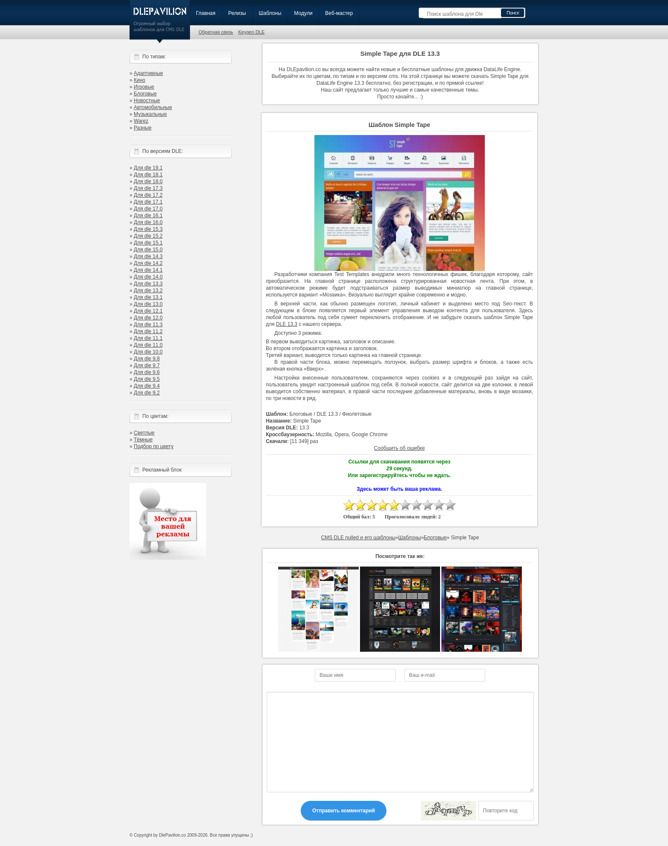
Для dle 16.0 (148, 222)
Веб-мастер (339, 13)
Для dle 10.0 (148, 352)
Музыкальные (150, 114)
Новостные (147, 101)
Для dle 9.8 (147, 359)
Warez (141, 121)
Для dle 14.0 (148, 277)
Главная (206, 13)
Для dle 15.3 (148, 229)
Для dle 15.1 (148, 243)
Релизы (237, 13)
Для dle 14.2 (148, 263)
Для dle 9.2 (147, 393)
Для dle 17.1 (148, 202)
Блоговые (145, 94)
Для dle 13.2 (148, 291)
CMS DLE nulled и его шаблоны (358, 538)
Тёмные (143, 440)
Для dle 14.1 (148, 270)
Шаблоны (270, 13)
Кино (139, 80)
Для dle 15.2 (148, 236)
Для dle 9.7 (147, 365)
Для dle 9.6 (147, 372)
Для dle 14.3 (148, 256)
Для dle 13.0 (148, 304)
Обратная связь (216, 32)
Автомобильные (153, 107)
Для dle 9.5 (147, 379)
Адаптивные (148, 73)
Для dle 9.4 (147, 386)
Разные (143, 128)
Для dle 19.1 (148, 168)
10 (449, 505)
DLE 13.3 (286, 324)
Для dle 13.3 (148, 284)
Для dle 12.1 (148, 311)
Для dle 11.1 (148, 338)
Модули (303, 13)
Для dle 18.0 (148, 181)
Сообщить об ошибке (399, 448)
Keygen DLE (251, 32)
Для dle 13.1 (148, 297)
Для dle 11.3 (148, 325)
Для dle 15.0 (148, 250)
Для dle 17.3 (148, 188)
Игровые (144, 87)
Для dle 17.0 (148, 209)
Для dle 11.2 (148, 331)
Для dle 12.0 (148, 318)
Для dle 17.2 (148, 195)
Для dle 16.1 (148, 216)
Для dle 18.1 (148, 175)
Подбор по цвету (153, 446)
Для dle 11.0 (148, 345)
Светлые (144, 433)
